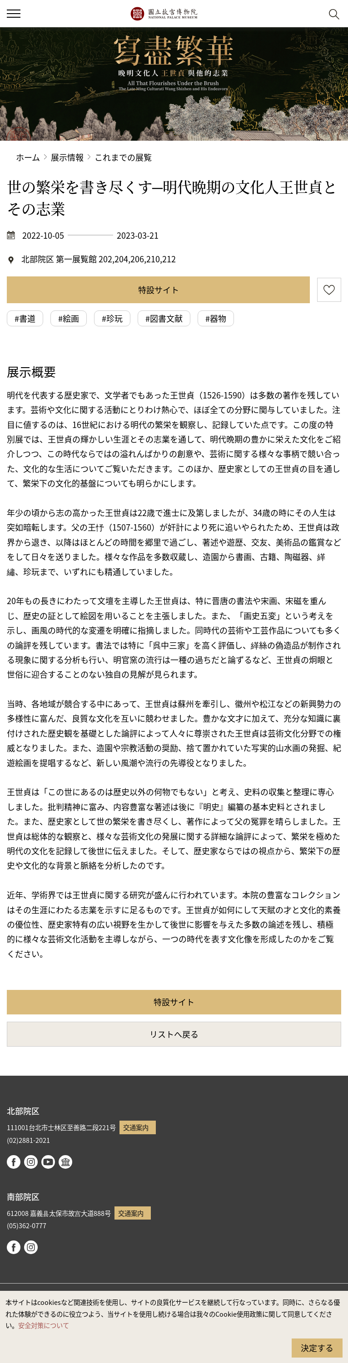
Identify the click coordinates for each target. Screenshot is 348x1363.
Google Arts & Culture (65, 1162)
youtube (48, 1162)
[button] (13, 13)
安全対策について (43, 1325)
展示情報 (67, 157)
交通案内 (136, 1127)
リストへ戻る (174, 1034)
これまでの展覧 (123, 157)
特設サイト (158, 289)
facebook (13, 1162)
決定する (317, 1347)
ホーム (28, 157)
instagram (31, 1162)
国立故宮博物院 (164, 13)
